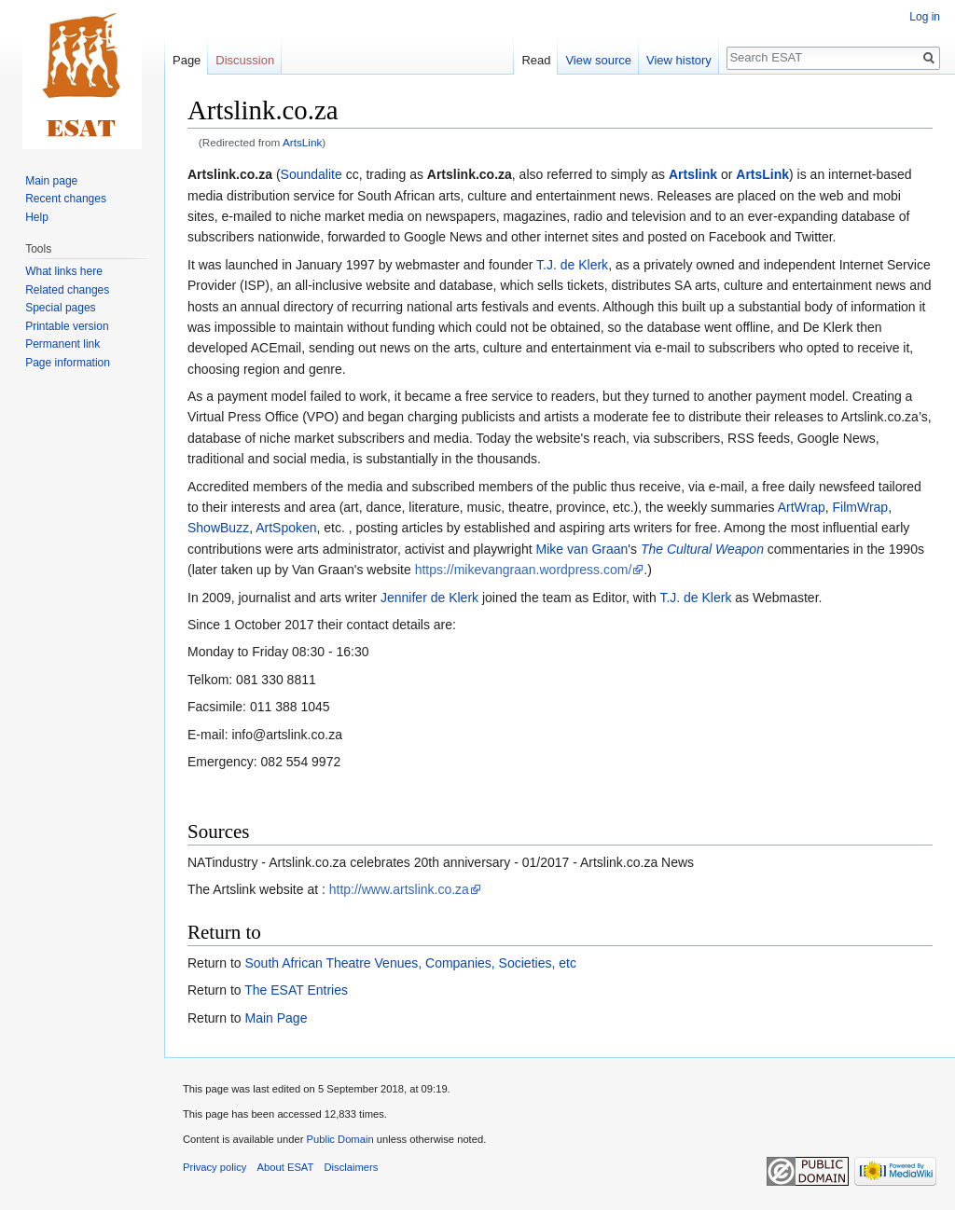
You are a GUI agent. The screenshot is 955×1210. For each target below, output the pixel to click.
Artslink (693, 174)
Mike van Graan (582, 549)
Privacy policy (214, 1167)
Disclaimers (352, 1167)
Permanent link (62, 344)
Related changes (67, 289)
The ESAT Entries (296, 990)
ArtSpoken (286, 527)
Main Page (275, 1018)
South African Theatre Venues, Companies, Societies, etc (409, 963)
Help (36, 217)
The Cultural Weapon (702, 549)
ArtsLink (302, 142)
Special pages (60, 307)
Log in (924, 16)
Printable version (66, 326)
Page (187, 60)
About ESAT (285, 1167)
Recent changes (65, 198)
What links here (64, 271)
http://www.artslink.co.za (399, 889)
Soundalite (311, 174)
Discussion (244, 60)
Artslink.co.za (229, 174)
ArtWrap (801, 507)
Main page (51, 180)
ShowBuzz (218, 527)
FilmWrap (861, 507)
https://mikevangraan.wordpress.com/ (523, 569)
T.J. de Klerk (572, 264)
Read (535, 60)
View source (598, 60)
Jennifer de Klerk (429, 597)
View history (679, 60)
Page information (67, 362)
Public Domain (339, 1139)
